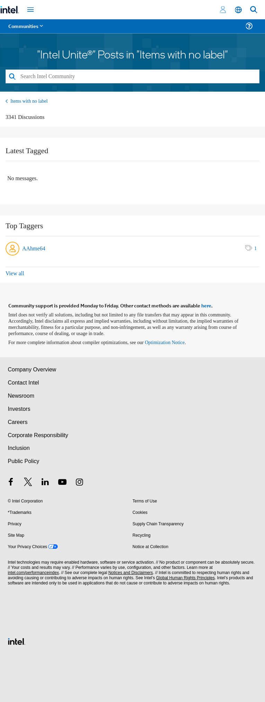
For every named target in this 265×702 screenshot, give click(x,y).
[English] (238, 9)
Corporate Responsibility (38, 435)
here (206, 305)
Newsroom (21, 396)
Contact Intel (23, 383)
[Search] (132, 76)
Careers (18, 422)
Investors (19, 409)
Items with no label (29, 101)
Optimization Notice (165, 342)
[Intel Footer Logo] (16, 641)
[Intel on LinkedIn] (45, 483)
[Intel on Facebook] (11, 483)
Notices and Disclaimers (130, 572)
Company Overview (32, 369)
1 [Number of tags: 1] (255, 248)
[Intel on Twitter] (28, 483)
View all (15, 273)
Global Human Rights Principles (185, 577)
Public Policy (23, 461)
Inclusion (19, 448)
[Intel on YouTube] (62, 483)
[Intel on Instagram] (80, 483)
